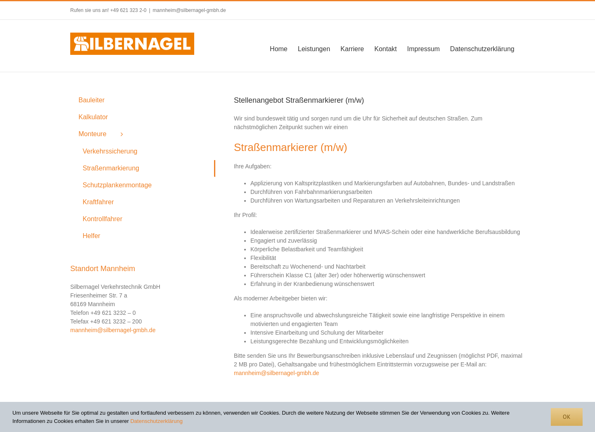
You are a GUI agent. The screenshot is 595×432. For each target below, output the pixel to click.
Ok (567, 416)
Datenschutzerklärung (156, 421)
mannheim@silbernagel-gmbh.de (189, 10)
